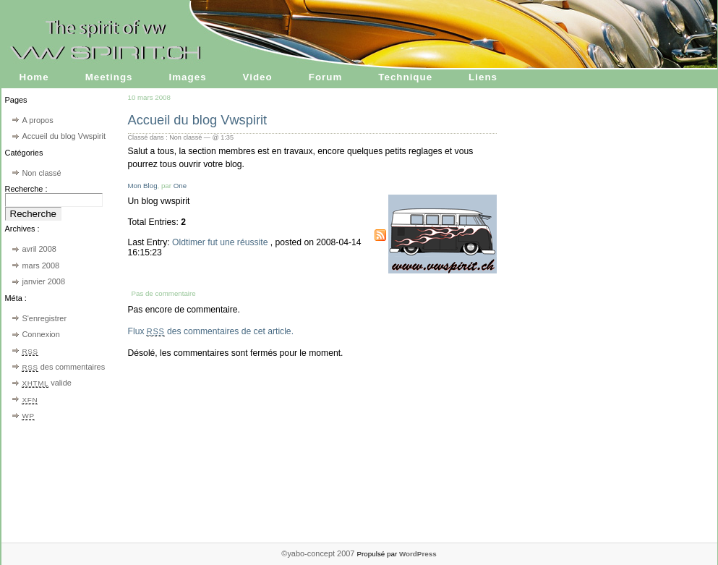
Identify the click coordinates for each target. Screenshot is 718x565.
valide (46, 382)
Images (188, 77)
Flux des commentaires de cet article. (211, 331)
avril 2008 (39, 249)
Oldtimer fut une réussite (221, 242)
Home (34, 77)
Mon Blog (143, 186)
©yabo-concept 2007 (318, 553)
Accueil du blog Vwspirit (64, 136)
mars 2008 (40, 265)
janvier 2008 (43, 281)
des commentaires (63, 366)
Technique (405, 77)
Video (258, 77)
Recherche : (26, 188)
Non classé (41, 173)
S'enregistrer (44, 318)
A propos (37, 120)
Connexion (40, 334)
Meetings (109, 77)
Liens (483, 77)
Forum (326, 77)
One (180, 186)
